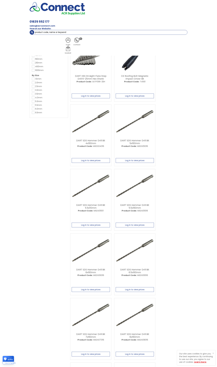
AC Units (163, 19)
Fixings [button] (125, 19)
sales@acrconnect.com (81, 10)
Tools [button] (151, 19)
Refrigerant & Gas (90, 19)
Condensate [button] (110, 19)
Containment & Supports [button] (64, 19)
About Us (82, 323)
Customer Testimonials (89, 333)
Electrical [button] (138, 19)
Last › (182, 299)
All (156, 299)
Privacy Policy (113, 333)
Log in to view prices (88, 95)
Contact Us (83, 338)
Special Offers (178, 19)
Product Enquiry (85, 343)
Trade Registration (116, 323)
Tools (37, 25)
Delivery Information (117, 328)
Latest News (84, 328)
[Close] (213, 353)
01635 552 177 (78, 7)
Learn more (200, 362)
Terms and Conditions (118, 338)
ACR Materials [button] (39, 19)
